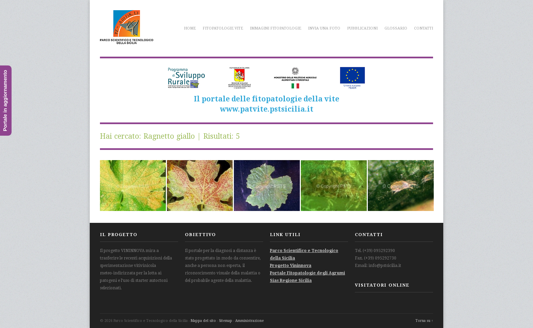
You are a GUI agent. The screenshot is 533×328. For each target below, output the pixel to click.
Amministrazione (249, 321)
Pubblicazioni (362, 28)
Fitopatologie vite (223, 28)
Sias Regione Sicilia (291, 280)
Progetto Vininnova (290, 265)
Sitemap (225, 321)
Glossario (395, 28)
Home (190, 28)
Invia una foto (324, 28)
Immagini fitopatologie (275, 28)
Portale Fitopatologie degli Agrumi (307, 273)
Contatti (423, 28)
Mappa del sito (203, 321)
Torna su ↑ (424, 321)
